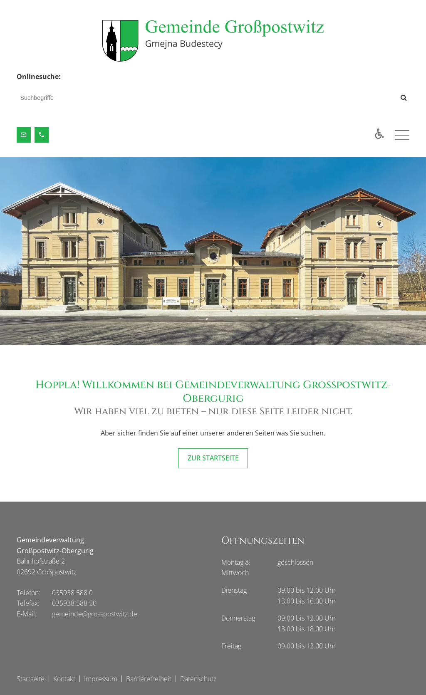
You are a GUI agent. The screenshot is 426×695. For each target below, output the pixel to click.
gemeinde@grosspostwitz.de (94, 613)
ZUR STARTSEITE (213, 458)
